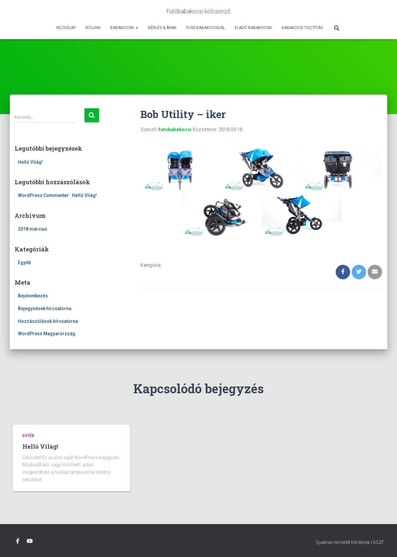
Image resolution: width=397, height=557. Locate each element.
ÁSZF (378, 542)
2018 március (32, 229)
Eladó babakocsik (253, 27)
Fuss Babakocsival (205, 27)
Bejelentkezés (33, 295)
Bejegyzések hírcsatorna (44, 308)
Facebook (17, 541)
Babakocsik (124, 27)
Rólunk (92, 27)
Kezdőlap (66, 27)
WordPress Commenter (43, 195)
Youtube (29, 541)
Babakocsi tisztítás (302, 27)
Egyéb (24, 262)
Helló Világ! (30, 162)
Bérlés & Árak (162, 27)
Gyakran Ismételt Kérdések (343, 542)
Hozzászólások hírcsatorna (48, 321)
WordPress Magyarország (46, 333)
